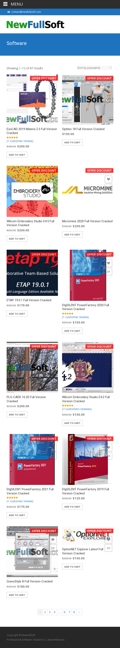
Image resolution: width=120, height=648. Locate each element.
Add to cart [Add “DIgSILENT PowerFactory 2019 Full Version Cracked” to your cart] (72, 506)
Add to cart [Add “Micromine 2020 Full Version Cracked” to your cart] (72, 234)
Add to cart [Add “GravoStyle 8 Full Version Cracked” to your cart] (17, 594)
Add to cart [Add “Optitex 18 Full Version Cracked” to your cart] (72, 142)
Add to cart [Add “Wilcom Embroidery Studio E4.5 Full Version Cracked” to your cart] (17, 238)
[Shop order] (93, 68)
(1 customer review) (20, 141)
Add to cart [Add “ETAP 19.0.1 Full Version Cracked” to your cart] (17, 313)
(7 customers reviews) (77, 409)
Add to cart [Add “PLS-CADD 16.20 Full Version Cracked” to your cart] (17, 414)
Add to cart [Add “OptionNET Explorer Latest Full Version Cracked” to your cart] (72, 566)
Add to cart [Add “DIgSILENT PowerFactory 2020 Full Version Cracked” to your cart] (72, 330)
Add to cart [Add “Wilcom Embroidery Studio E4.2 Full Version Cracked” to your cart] (72, 423)
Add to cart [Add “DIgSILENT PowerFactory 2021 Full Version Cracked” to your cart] (17, 515)
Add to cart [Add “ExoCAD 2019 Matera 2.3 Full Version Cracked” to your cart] (17, 154)
